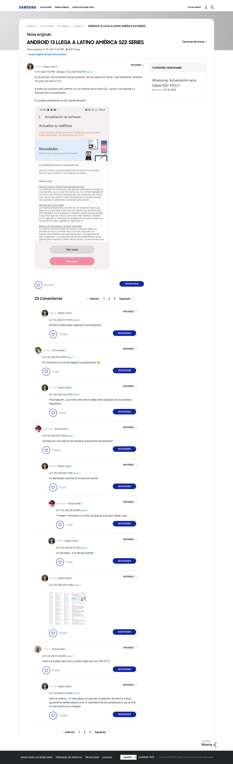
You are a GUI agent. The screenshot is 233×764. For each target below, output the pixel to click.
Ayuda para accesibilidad (36, 757)
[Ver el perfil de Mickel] (38, 66)
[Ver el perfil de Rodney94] (48, 429)
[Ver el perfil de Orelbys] (47, 649)
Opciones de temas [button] (193, 41)
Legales (107, 757)
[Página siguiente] (126, 298)
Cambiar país (146, 757)
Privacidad (92, 757)
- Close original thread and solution (47, 54)
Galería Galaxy (62, 7)
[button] (138, 65)
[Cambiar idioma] (128, 757)
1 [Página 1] (103, 298)
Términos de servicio (69, 757)
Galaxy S (89, 72)
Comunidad (46, 7)
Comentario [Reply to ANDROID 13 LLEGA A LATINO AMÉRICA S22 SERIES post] (132, 283)
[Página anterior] (93, 298)
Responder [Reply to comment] (124, 333)
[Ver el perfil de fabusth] (47, 350)
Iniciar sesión (194, 7)
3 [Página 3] (114, 298)
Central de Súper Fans (83, 7)
